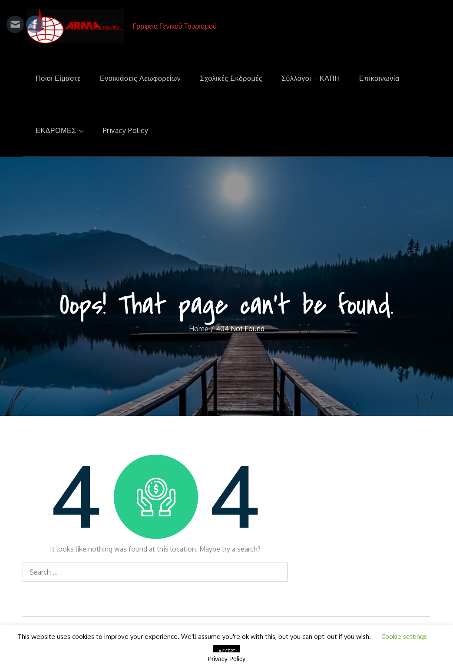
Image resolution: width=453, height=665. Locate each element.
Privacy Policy (126, 130)
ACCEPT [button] (226, 651)
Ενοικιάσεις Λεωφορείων (140, 78)
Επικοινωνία (379, 78)
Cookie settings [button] (404, 636)
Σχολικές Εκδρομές (231, 78)
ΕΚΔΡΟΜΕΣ (60, 130)
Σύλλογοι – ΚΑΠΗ (310, 78)
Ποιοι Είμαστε (58, 78)
